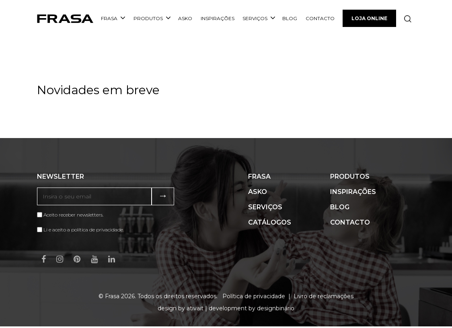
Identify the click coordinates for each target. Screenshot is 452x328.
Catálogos (269, 222)
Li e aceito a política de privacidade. (83, 230)
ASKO (185, 18)
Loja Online (369, 18)
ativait (195, 308)
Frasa (113, 18)
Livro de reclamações (323, 296)
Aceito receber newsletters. (70, 215)
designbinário (275, 308)
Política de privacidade (253, 296)
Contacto (320, 18)
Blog (289, 18)
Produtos (152, 18)
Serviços (258, 18)
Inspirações (217, 18)
